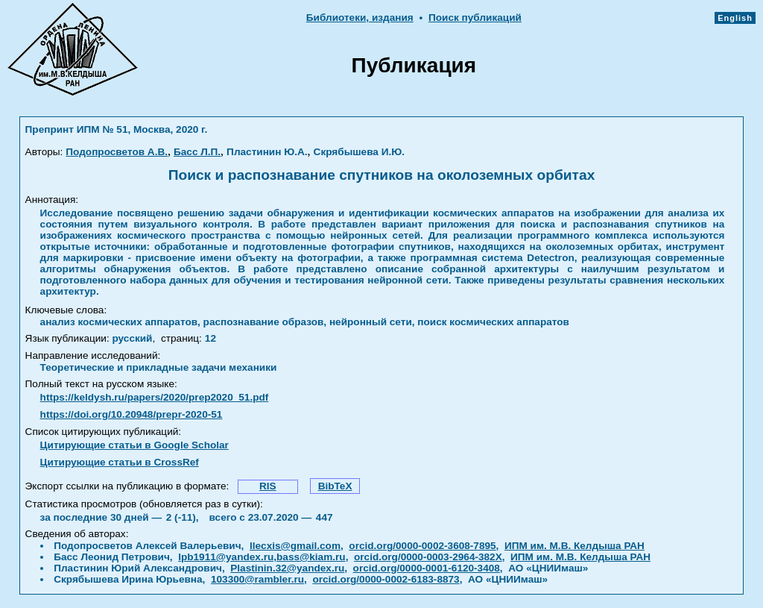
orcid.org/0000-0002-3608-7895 (422, 545)
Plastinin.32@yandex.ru (287, 568)
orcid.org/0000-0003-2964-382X (428, 556)
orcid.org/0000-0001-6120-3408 (426, 568)
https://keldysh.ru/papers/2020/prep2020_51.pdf (154, 397)
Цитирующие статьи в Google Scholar (134, 445)
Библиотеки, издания (360, 17)
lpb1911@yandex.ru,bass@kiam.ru (261, 556)
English (735, 17)
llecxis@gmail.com (295, 545)
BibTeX (335, 486)
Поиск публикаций (475, 17)
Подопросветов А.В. (117, 151)
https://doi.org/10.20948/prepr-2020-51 (131, 414)
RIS (267, 486)
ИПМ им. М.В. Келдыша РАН (574, 545)
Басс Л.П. (197, 151)
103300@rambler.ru (257, 579)
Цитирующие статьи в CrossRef (119, 462)
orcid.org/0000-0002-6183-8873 (385, 579)
